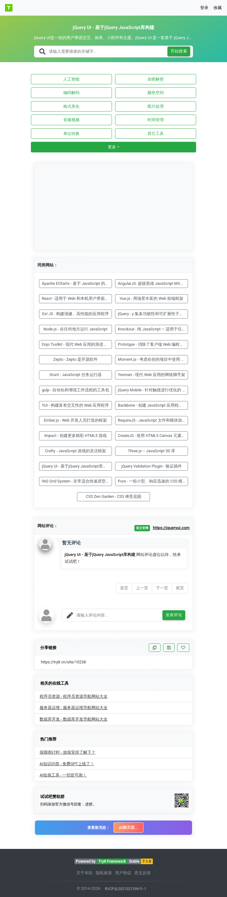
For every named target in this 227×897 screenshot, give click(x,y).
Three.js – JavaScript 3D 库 (151, 450)
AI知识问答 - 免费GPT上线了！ (67, 763)
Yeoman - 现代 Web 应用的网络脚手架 (151, 374)
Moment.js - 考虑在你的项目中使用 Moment (153, 359)
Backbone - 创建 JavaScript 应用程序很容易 (153, 405)
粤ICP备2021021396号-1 (125, 889)
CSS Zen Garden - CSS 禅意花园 (113, 496)
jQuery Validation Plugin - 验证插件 (151, 466)
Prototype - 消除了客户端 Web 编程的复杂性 (153, 344)
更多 (112, 147)
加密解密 (155, 79)
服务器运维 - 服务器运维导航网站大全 (74, 707)
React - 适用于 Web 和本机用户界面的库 (77, 298)
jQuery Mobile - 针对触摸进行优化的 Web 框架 (153, 390)
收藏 (218, 7)
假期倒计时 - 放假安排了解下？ (67, 752)
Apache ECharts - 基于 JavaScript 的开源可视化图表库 (77, 283)
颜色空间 (155, 92)
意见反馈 (142, 872)
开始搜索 (179, 51)
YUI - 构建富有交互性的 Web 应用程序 (75, 405)
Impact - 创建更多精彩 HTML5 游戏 (75, 435)
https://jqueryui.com (171, 527)
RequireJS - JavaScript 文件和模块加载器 (153, 420)
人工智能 (71, 79)
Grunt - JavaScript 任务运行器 (75, 374)
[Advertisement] (113, 207)
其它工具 (155, 133)
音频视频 (71, 119)
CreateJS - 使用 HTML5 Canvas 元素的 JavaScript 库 (153, 435)
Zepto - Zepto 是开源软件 (75, 359)
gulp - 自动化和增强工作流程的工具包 (75, 390)
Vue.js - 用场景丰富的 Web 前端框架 (151, 298)
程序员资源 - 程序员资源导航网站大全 (74, 696)
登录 (204, 7)
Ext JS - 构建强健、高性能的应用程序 (75, 313)
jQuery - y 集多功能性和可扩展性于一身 (152, 313)
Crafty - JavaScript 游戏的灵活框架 (75, 450)
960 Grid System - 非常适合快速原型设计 (77, 481)
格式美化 (71, 106)
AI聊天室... (128, 827)
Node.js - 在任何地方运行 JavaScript (76, 329)
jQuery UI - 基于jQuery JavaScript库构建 (76, 466)
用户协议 (123, 872)
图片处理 (155, 106)
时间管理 (155, 119)
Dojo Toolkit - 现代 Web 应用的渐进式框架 (77, 344)
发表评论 (174, 615)
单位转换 (71, 133)
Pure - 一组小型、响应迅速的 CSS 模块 (152, 481)
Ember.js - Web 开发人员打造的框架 (75, 420)
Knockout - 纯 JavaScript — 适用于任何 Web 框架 (153, 329)
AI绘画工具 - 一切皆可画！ (63, 775)
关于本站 (84, 872)
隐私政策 (104, 872)
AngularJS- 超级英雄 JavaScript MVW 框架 (153, 283)
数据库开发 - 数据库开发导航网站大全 (74, 719)
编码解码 (71, 92)
